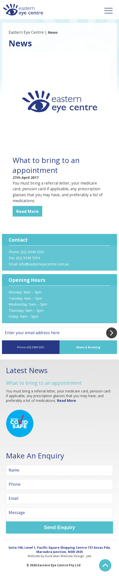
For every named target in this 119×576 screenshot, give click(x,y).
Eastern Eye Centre (26, 32)
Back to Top (105, 565)
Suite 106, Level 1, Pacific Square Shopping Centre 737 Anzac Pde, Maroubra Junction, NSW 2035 (59, 549)
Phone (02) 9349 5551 (30, 347)
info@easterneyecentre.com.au (44, 264)
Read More (27, 211)
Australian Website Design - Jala (68, 556)
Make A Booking (88, 347)
